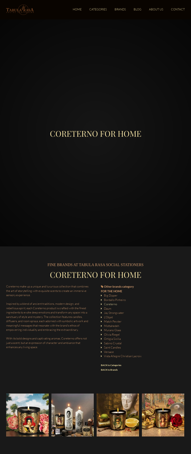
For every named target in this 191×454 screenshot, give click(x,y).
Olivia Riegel (112, 334)
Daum (107, 308)
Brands (120, 9)
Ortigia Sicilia (112, 339)
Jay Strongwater (114, 313)
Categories (98, 9)
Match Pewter (112, 321)
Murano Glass (112, 330)
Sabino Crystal (113, 343)
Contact (178, 9)
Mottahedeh (111, 326)
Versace (109, 352)
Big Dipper (110, 295)
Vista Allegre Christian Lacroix (123, 356)
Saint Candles (112, 347)
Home (77, 9)
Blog (137, 9)
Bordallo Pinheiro (115, 300)
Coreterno (110, 304)
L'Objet (108, 317)
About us (156, 9)
